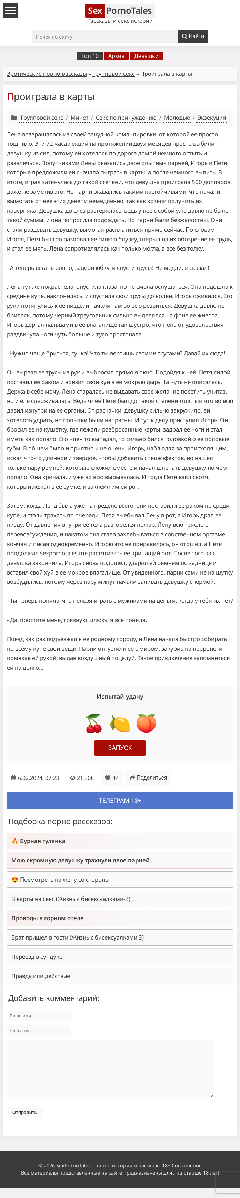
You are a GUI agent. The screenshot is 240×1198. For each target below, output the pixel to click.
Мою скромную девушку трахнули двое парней (80, 860)
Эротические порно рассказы (47, 74)
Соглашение (187, 1175)
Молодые (177, 117)
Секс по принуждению (126, 117)
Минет (79, 117)
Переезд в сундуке (36, 957)
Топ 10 (90, 56)
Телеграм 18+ (120, 800)
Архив (116, 56)
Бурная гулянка (43, 841)
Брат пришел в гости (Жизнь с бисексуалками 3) (77, 937)
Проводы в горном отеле (47, 918)
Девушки (146, 56)
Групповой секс (113, 74)
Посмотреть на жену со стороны (65, 879)
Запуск (120, 747)
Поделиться (148, 778)
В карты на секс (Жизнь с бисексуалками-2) (70, 899)
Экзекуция (212, 117)
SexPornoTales (73, 1175)
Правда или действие (40, 976)
